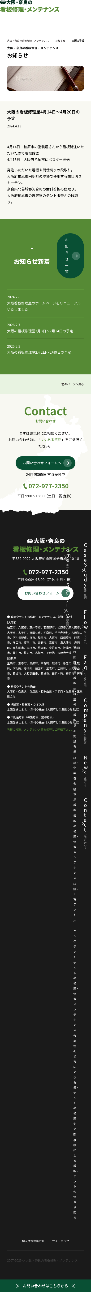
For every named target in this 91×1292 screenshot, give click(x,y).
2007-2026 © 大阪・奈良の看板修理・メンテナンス (42, 1261)
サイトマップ (60, 1241)
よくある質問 (50, 440)
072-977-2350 (49, 486)
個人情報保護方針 (33, 1241)
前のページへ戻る (72, 384)
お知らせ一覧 (67, 256)
